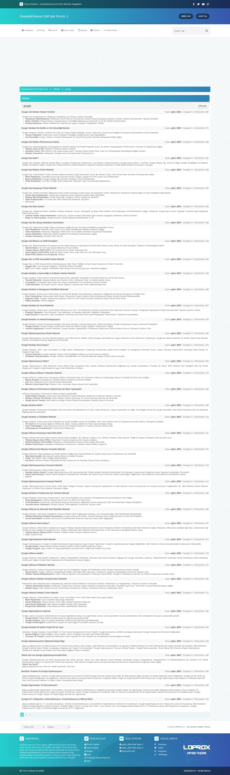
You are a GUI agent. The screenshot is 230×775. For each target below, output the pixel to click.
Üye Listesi (67, 31)
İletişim (88, 751)
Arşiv (87, 754)
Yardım (95, 31)
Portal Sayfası (91, 748)
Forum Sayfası (92, 744)
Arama (53, 31)
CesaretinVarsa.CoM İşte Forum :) (44, 16)
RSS (87, 761)
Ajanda (82, 31)
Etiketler (56, 89)
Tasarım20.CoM (127, 751)
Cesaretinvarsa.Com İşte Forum (34, 89)
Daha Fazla (110, 31)
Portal (41, 31)
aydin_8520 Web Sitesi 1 (131, 745)
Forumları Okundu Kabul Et (97, 758)
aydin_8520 (176, 112)
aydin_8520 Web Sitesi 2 (131, 748)
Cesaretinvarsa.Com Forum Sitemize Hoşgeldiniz (60, 4)
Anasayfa (27, 31)
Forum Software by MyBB (33, 771)
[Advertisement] (115, 61)
